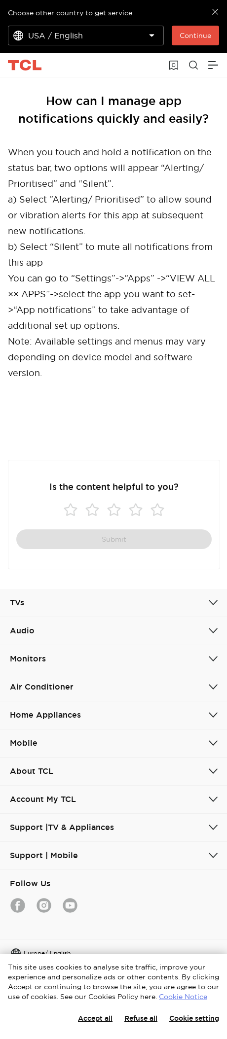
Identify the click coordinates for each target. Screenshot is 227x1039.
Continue (195, 35)
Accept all (95, 1018)
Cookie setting (194, 1018)
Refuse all (140, 1018)
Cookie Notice (183, 996)
